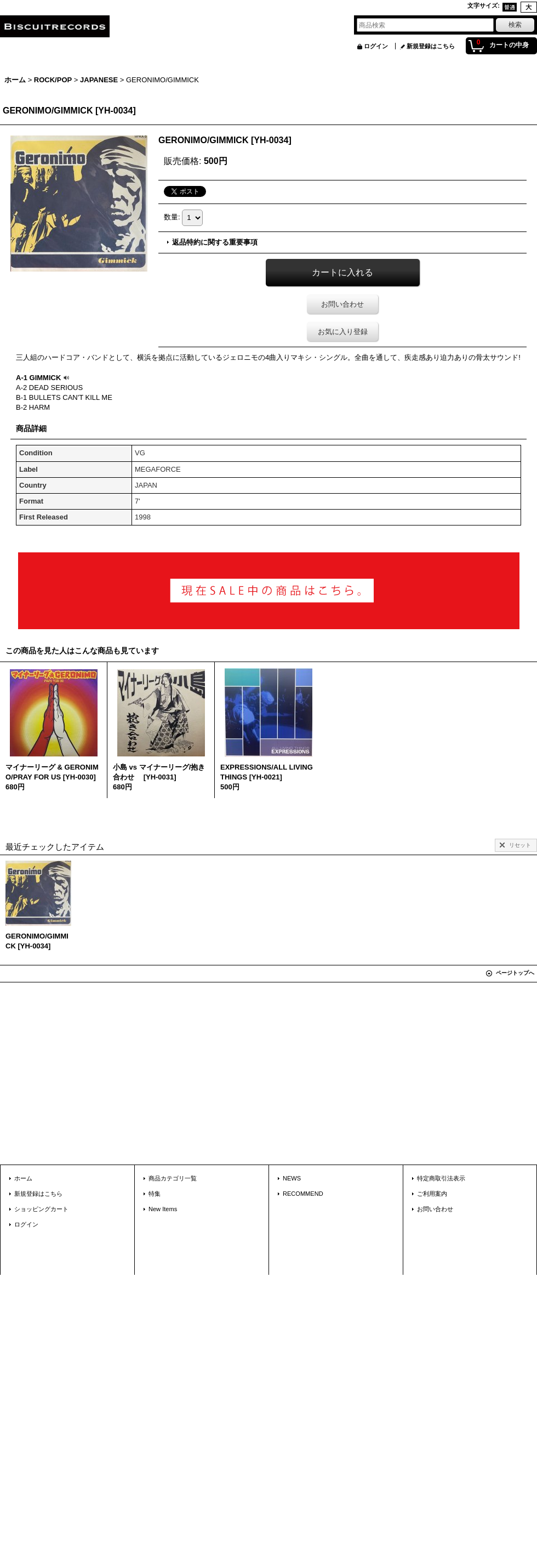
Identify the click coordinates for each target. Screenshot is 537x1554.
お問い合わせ (342, 304)
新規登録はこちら (431, 46)
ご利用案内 (432, 1193)
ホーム (23, 1178)
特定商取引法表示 (441, 1178)
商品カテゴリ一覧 (172, 1178)
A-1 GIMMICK (44, 378)
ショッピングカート (41, 1209)
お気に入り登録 (343, 331)
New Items (162, 1209)
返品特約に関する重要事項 (215, 242)
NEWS (292, 1178)
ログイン (376, 46)
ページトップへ (515, 973)
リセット (520, 845)
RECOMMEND (303, 1193)
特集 (154, 1193)
